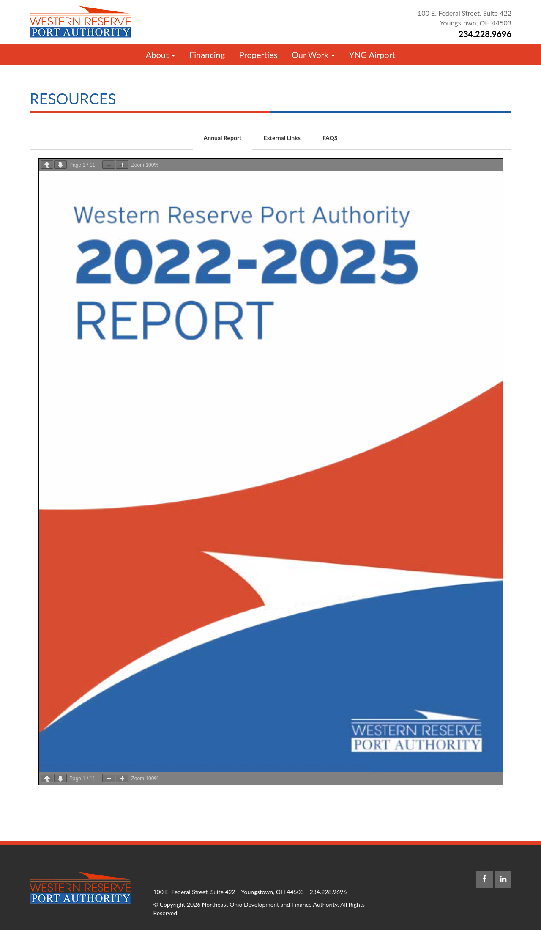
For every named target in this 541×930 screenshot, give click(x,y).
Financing (207, 54)
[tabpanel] (270, 474)
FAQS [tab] (330, 137)
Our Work (313, 54)
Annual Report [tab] (223, 137)
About (160, 54)
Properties (258, 54)
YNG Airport (372, 54)
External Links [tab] (281, 137)
